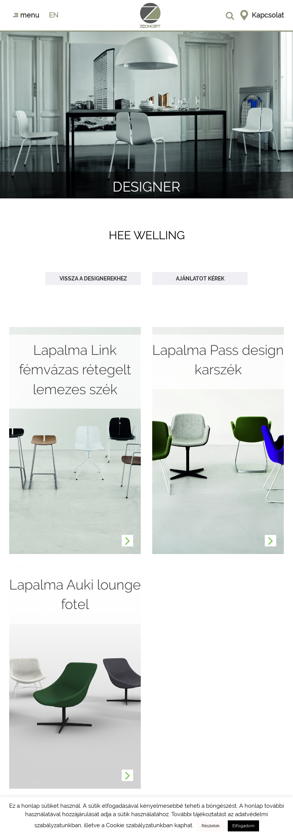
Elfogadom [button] (243, 825)
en (53, 15)
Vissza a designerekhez (93, 278)
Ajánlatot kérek (200, 278)
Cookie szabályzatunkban (139, 825)
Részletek (210, 825)
